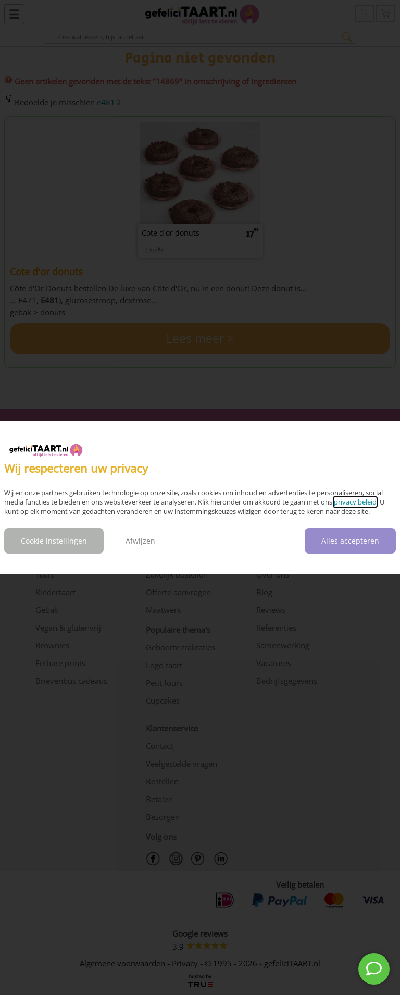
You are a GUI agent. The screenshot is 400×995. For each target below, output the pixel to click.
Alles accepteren (350, 541)
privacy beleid (355, 502)
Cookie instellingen (54, 541)
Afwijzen (140, 541)
